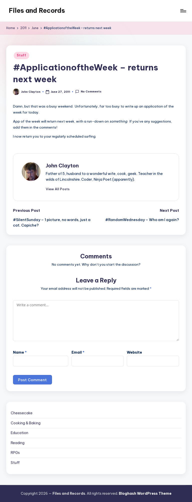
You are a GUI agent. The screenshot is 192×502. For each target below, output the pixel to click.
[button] (58, 189)
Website (134, 352)
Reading (17, 443)
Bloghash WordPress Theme (145, 493)
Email (78, 352)
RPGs (15, 452)
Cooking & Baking (25, 423)
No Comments (88, 91)
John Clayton (62, 165)
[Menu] (183, 10)
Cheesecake (21, 413)
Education (19, 433)
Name (20, 352)
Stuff (21, 55)
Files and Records (37, 11)
